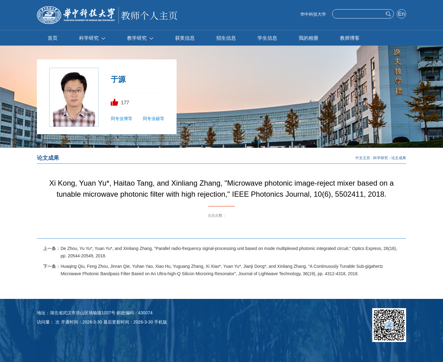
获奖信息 (185, 38)
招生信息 (226, 38)
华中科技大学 (313, 14)
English (401, 14)
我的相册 (308, 38)
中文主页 (362, 158)
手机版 (160, 322)
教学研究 (140, 38)
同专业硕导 (153, 118)
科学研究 (92, 38)
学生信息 (267, 38)
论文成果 (398, 158)
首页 (53, 38)
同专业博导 (121, 118)
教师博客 (350, 38)
